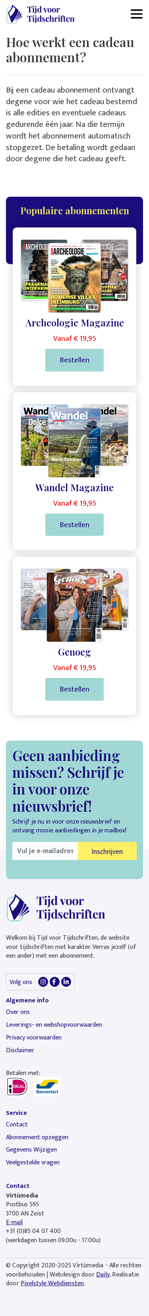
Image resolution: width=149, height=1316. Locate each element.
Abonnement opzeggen (37, 1137)
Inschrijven (107, 852)
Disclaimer (20, 1050)
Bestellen (74, 360)
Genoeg (74, 651)
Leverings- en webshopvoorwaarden (54, 1025)
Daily (102, 1274)
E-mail (14, 1222)
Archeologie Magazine (74, 322)
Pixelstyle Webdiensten (52, 1283)
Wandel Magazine (74, 487)
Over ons (18, 1012)
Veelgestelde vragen (33, 1162)
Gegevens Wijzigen (31, 1149)
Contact (17, 1124)
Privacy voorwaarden (34, 1037)
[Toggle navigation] (136, 14)
